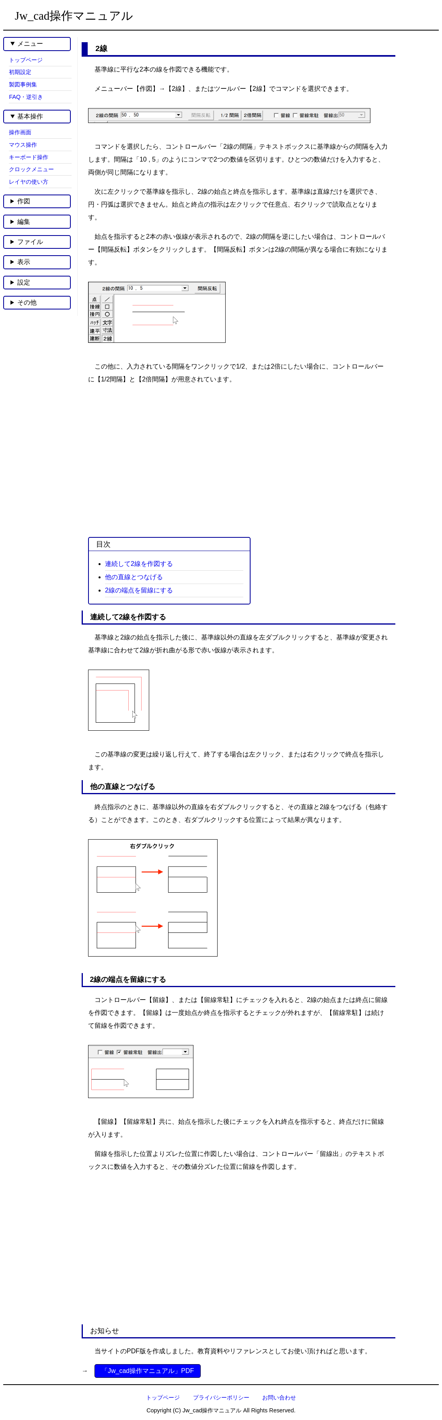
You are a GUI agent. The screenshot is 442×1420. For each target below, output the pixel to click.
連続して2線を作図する (139, 563)
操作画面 (20, 132)
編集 (23, 221)
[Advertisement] (236, 455)
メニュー (30, 43)
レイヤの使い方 (28, 181)
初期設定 (20, 72)
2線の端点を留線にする (139, 590)
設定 (23, 282)
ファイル (30, 241)
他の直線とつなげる (134, 577)
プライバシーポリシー (221, 1397)
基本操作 (30, 116)
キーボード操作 (28, 157)
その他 (27, 302)
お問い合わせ (279, 1397)
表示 (23, 261)
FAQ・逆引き (26, 97)
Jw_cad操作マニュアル (74, 15)
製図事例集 (23, 84)
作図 (23, 201)
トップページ (26, 60)
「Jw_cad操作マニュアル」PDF (147, 1370)
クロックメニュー (31, 169)
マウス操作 (23, 144)
